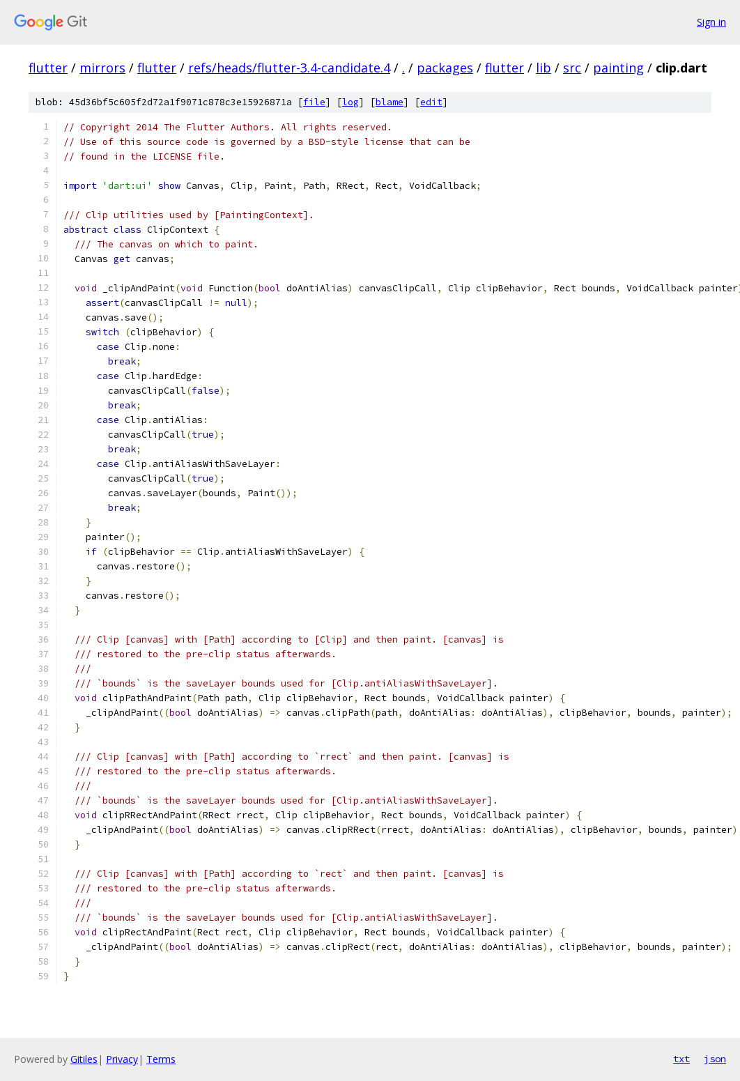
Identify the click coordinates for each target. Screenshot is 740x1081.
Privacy (122, 1059)
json (715, 1058)
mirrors (102, 67)
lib (543, 67)
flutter (48, 67)
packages (445, 67)
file (314, 102)
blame (389, 102)
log (350, 102)
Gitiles (84, 1059)
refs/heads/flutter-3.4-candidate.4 (289, 67)
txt (681, 1058)
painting (618, 67)
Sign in (711, 22)
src (572, 67)
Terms (161, 1059)
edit (431, 102)
